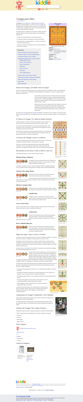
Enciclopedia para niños (20, 20)
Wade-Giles (37, 23)
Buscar (59, 6)
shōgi (18, 27)
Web (39, 9)
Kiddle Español (18, 400)
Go (17, 334)
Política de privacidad (38, 400)
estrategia (59, 59)
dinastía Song (23, 114)
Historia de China (20, 332)
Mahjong (18, 336)
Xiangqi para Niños (20, 387)
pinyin (29, 23)
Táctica (55, 59)
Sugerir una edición (50, 390)
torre (28, 206)
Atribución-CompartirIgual (37, 385)
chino (24, 23)
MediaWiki (51, 399)
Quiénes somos (29, 400)
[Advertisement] (41, 14)
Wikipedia (35, 399)
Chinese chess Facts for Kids (30, 328)
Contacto (44, 400)
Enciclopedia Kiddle (36, 384)
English (47, 9)
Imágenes (42, 9)
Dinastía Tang (36, 112)
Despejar (57, 7)
